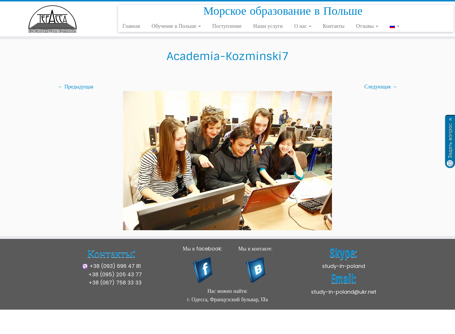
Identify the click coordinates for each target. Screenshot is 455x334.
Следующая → (380, 86)
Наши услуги (268, 26)
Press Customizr (297, 325)
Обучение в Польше (176, 26)
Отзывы (367, 26)
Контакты (333, 26)
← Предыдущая (75, 86)
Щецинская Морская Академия (192, 325)
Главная (131, 26)
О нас (302, 26)
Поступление (227, 26)
